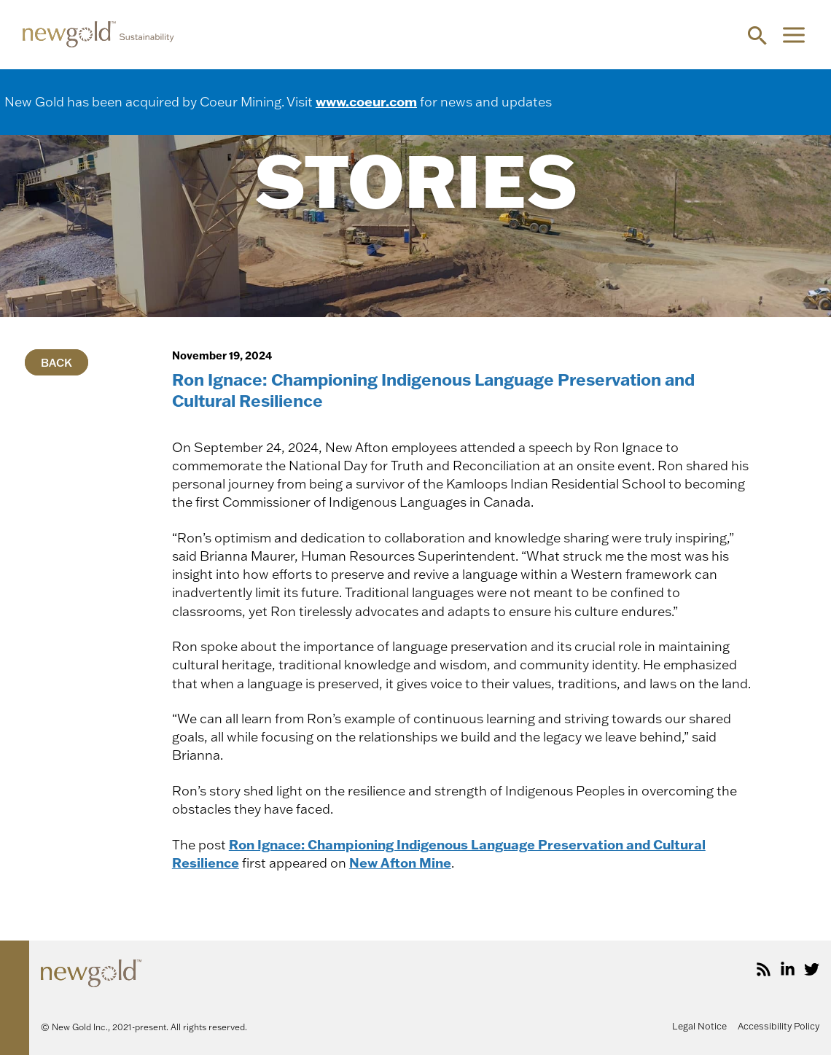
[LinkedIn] (787, 969)
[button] (757, 35)
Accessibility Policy (778, 1026)
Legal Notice (699, 1026)
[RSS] (763, 969)
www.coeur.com (366, 101)
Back (56, 362)
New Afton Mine (400, 862)
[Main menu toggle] (793, 35)
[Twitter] (811, 969)
